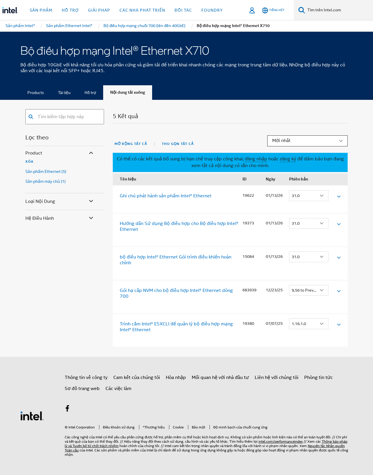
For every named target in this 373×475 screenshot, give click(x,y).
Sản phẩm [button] (41, 10)
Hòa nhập (176, 377)
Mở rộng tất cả (131, 143)
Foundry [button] (212, 10)
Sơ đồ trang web (82, 388)
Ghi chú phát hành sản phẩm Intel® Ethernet (166, 196)
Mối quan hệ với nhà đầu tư (220, 377)
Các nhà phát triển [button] (142, 10)
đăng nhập (256, 159)
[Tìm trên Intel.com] (339, 10)
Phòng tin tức (318, 377)
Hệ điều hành (59, 218)
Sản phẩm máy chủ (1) (45, 181)
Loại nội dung (59, 201)
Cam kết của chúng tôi (136, 377)
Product (59, 153)
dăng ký (288, 159)
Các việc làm (118, 388)
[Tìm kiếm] (301, 10)
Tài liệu (64, 92)
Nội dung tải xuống (127, 92)
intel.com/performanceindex (280, 441)
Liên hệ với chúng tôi (276, 377)
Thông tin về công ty (86, 377)
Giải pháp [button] (99, 10)
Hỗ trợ (90, 92)
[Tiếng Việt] (273, 10)
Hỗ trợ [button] (70, 10)
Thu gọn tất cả (178, 143)
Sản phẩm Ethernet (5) (45, 171)
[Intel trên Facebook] (67, 409)
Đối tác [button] (183, 10)
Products (35, 92)
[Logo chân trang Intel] (32, 416)
